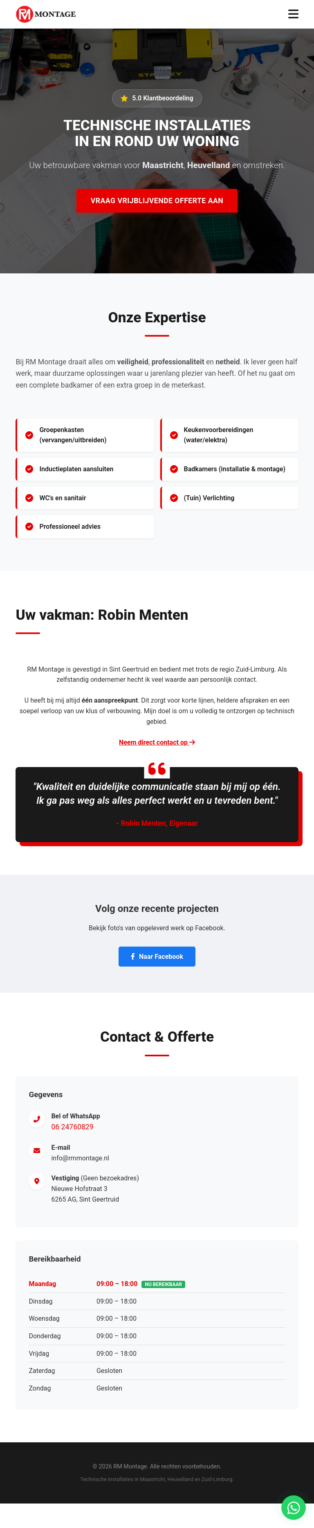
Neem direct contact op (157, 742)
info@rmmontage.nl (80, 1158)
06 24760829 (72, 1127)
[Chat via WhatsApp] (293, 1507)
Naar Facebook (157, 956)
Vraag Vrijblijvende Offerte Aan (157, 201)
